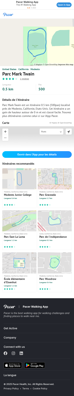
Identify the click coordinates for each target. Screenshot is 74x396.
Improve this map (65, 65)
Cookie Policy (40, 388)
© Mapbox (38, 65)
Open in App (64, 4)
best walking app (28, 313)
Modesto (35, 69)
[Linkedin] (21, 353)
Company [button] (10, 337)
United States (9, 69)
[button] (3, 5)
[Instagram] (13, 353)
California (23, 69)
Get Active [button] (10, 328)
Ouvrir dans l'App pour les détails (37, 154)
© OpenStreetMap (50, 65)
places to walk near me (25, 316)
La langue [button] (10, 375)
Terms (25, 388)
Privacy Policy (11, 388)
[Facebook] (5, 353)
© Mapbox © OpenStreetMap (61, 123)
